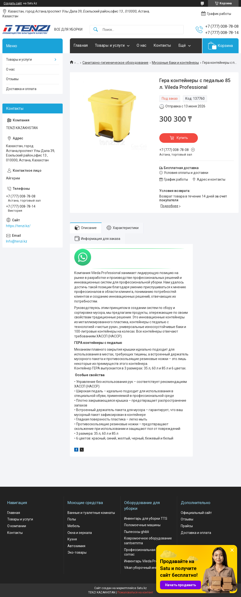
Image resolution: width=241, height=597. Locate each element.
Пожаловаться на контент (135, 592)
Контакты (162, 45)
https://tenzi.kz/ (18, 226)
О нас (141, 45)
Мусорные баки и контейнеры (175, 63)
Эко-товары (77, 552)
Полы (71, 519)
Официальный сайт (196, 513)
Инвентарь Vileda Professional (148, 561)
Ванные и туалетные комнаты (91, 513)
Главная (81, 45)
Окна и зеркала (79, 533)
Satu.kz (142, 588)
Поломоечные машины (142, 525)
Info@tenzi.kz (16, 241)
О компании (16, 526)
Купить (182, 138)
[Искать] (95, 29)
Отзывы (12, 79)
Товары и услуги (110, 45)
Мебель (73, 526)
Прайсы (187, 526)
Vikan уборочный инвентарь (146, 568)
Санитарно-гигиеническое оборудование (115, 63)
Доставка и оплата (21, 89)
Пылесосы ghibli (136, 532)
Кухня (72, 539)
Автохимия (76, 546)
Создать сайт (13, 3)
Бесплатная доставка (181, 168)
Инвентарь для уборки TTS (145, 518)
